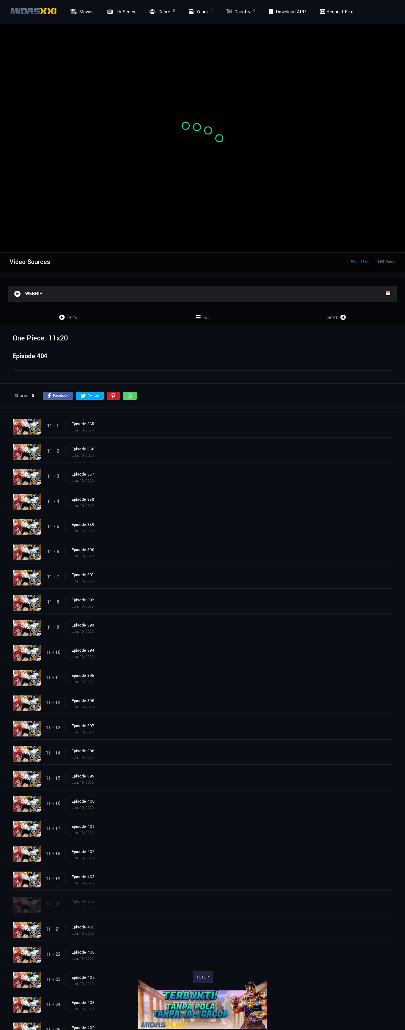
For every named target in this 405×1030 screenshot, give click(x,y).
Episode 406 (83, 952)
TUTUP (203, 977)
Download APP (286, 12)
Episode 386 (83, 449)
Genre (159, 12)
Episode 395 (83, 675)
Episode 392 (83, 600)
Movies (81, 12)
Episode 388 (83, 499)
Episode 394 (83, 650)
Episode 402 (83, 852)
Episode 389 (83, 524)
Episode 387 (83, 474)
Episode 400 (83, 801)
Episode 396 (83, 701)
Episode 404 (83, 902)
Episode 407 (83, 977)
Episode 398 (83, 751)
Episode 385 (83, 424)
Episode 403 (83, 877)
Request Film (335, 12)
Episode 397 (83, 726)
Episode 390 (83, 550)
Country (237, 12)
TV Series (120, 12)
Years (197, 12)
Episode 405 (83, 927)
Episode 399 (83, 776)
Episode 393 (83, 625)
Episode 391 (83, 575)
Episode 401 (83, 826)
